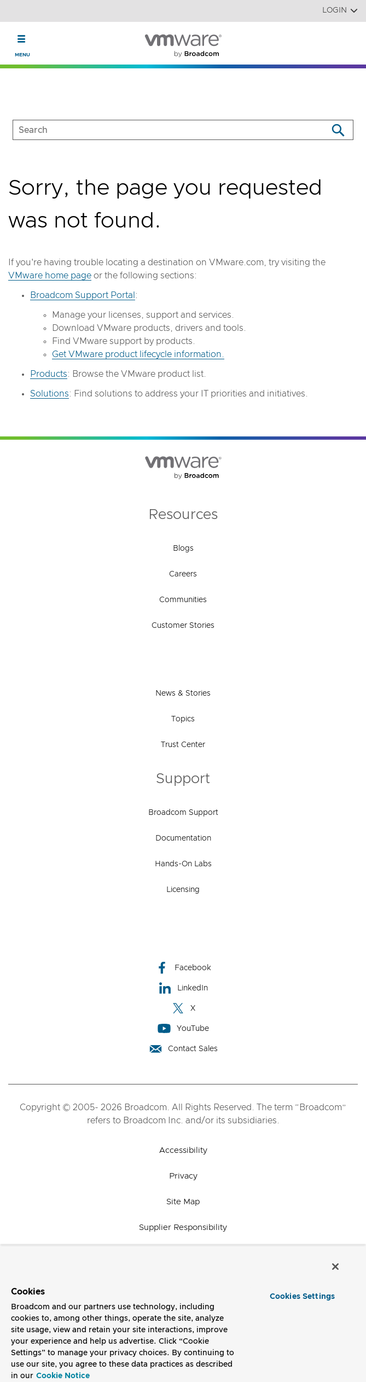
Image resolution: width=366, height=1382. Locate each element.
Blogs (183, 548)
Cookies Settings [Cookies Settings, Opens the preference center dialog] (302, 1297)
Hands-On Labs (183, 864)
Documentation (183, 838)
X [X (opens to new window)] (183, 1008)
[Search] (338, 129)
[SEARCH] (158, 129)
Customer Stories (183, 625)
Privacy (183, 1176)
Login (340, 11)
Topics (183, 719)
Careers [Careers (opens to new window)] (183, 574)
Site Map (183, 1202)
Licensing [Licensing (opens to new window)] (183, 890)
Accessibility (183, 1150)
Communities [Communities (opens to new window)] (183, 600)
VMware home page (49, 275)
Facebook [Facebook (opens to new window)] (183, 968)
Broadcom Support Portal (82, 295)
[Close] (335, 1267)
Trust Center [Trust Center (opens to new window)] (183, 745)
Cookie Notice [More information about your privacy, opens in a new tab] (63, 1376)
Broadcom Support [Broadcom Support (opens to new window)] (183, 813)
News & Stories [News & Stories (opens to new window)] (183, 693)
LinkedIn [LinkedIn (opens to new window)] (183, 988)
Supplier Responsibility (183, 1227)
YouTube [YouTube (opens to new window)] (183, 1028)
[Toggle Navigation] (21, 39)
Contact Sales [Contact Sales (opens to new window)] (183, 1049)
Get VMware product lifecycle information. (138, 354)
